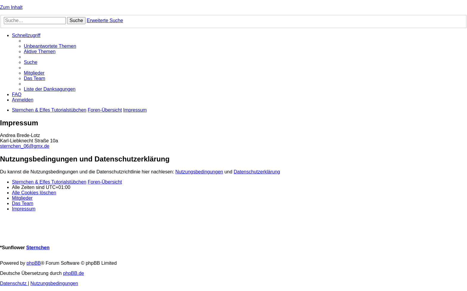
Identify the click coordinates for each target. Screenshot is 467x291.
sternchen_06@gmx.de (24, 146)
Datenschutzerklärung (257, 171)
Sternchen (37, 247)
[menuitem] (50, 46)
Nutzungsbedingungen (199, 171)
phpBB (34, 263)
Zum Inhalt (11, 7)
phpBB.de (73, 273)
